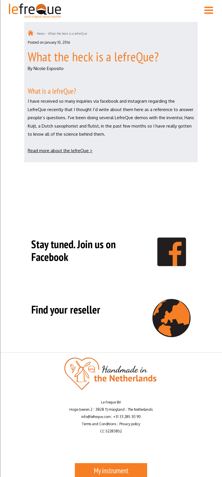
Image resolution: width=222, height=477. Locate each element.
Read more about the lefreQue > (60, 150)
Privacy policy (129, 424)
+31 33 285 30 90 (126, 417)
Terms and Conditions (99, 424)
